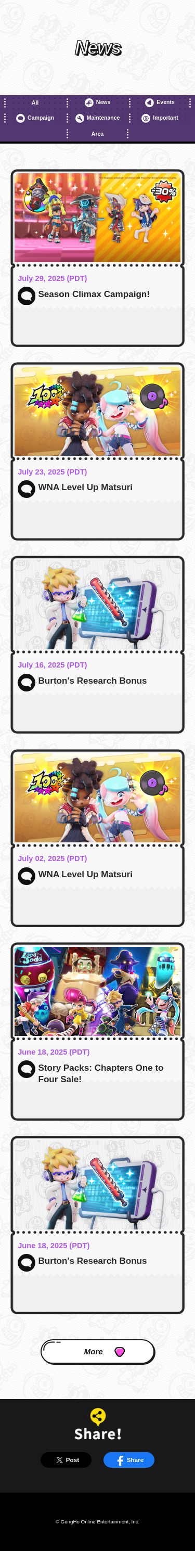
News (98, 102)
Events (160, 102)
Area (97, 134)
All (35, 102)
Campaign (35, 118)
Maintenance (97, 118)
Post (66, 1460)
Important (159, 118)
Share (129, 1460)
